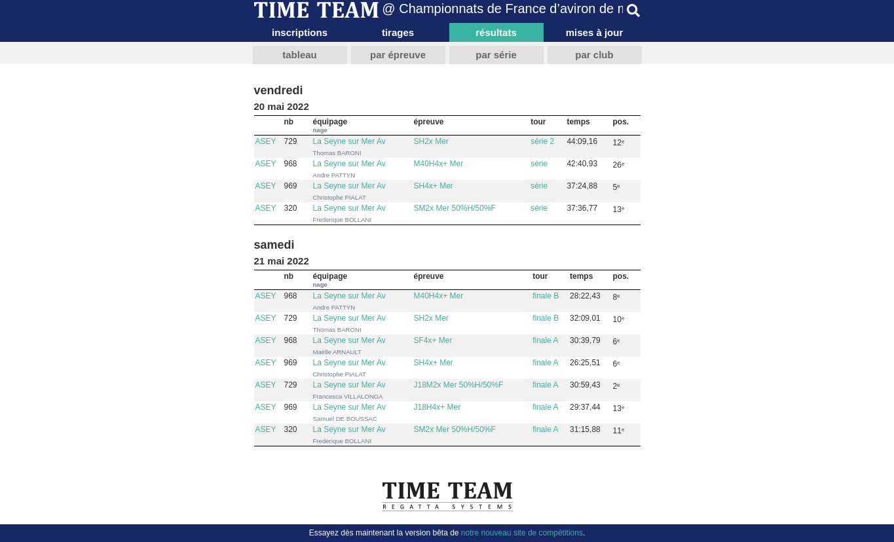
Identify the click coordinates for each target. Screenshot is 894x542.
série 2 (542, 141)
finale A (545, 340)
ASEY (265, 141)
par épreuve (398, 54)
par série (496, 54)
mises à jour (595, 32)
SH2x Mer (431, 141)
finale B (545, 295)
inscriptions (299, 32)
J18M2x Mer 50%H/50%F (459, 384)
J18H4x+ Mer (437, 407)
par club (594, 54)
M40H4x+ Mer (439, 163)
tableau (299, 54)
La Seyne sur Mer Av (349, 141)
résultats (496, 32)
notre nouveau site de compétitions (522, 532)
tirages (398, 32)
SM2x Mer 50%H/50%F (455, 208)
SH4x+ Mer (433, 185)
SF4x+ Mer (433, 340)
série (539, 163)
